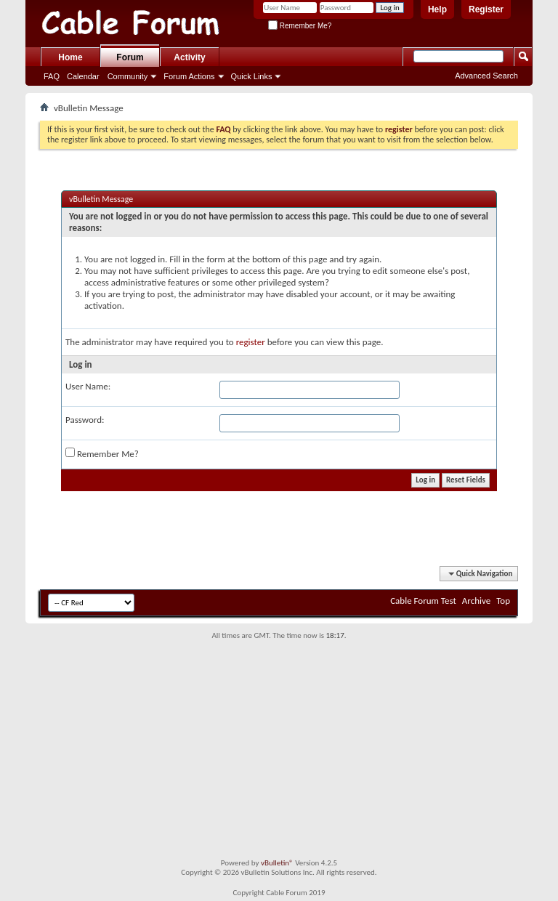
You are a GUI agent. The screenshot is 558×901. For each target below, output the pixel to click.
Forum (129, 57)
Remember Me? (299, 26)
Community (128, 76)
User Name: (87, 386)
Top (503, 600)
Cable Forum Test (423, 600)
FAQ (52, 76)
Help (437, 9)
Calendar (83, 76)
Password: (84, 419)
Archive (476, 600)
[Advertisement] (279, 749)
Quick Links (251, 76)
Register (486, 9)
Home (70, 57)
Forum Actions (188, 76)
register (250, 341)
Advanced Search (486, 75)
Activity (189, 57)
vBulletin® (277, 863)
